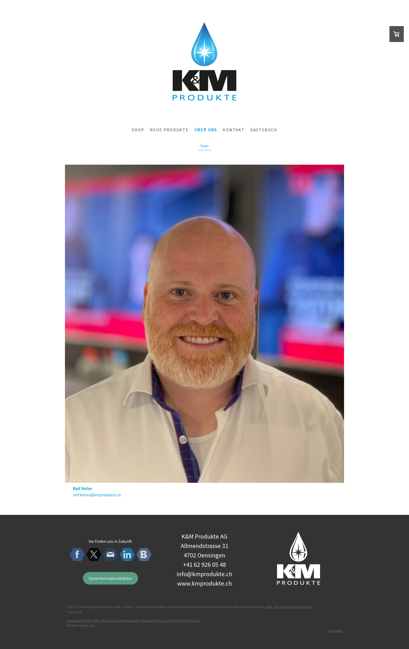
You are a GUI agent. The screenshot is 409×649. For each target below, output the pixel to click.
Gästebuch (263, 129)
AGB (87, 620)
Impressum (74, 620)
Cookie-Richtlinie (173, 620)
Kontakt (234, 129)
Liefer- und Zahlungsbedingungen (288, 607)
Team (204, 146)
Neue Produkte (169, 129)
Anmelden (336, 631)
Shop (138, 129)
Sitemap (193, 620)
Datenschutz (150, 620)
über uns (205, 129)
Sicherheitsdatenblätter (110, 578)
